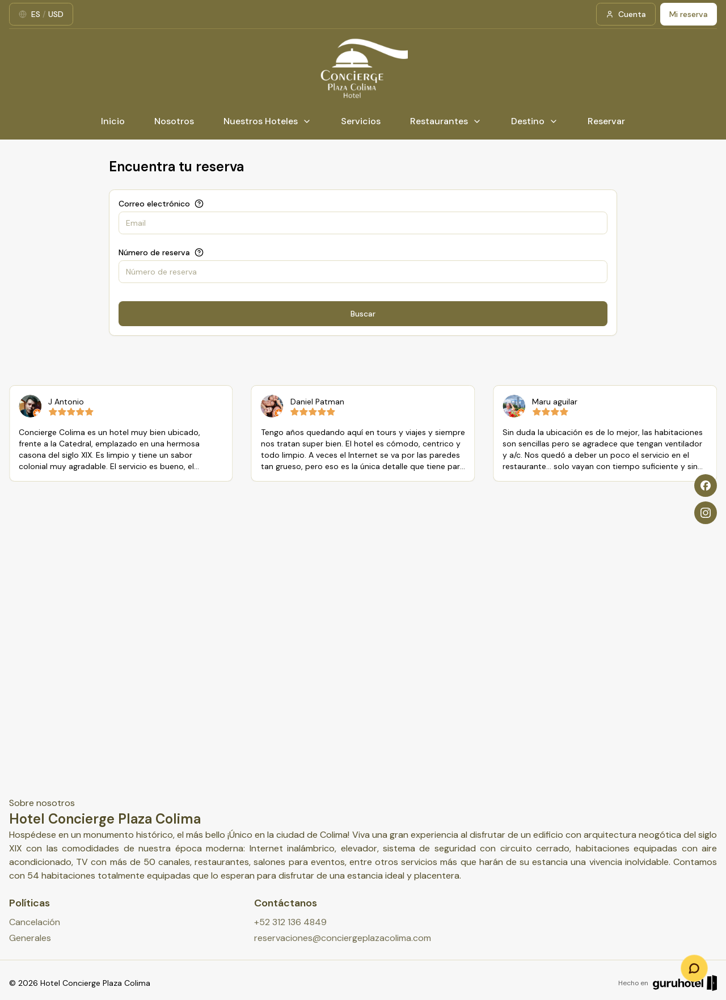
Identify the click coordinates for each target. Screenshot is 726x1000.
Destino (534, 121)
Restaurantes (446, 121)
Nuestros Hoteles (267, 121)
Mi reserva (688, 14)
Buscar (363, 314)
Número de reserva (154, 252)
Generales (30, 938)
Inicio (113, 121)
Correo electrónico (154, 204)
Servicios (361, 121)
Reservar (606, 121)
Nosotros (174, 121)
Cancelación (34, 922)
